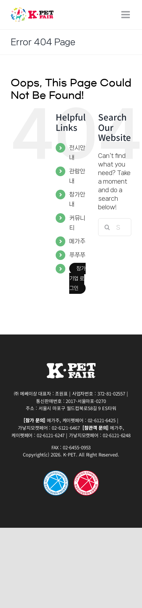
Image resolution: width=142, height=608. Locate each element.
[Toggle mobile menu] (126, 15)
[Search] (107, 227)
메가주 (77, 241)
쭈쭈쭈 (77, 255)
